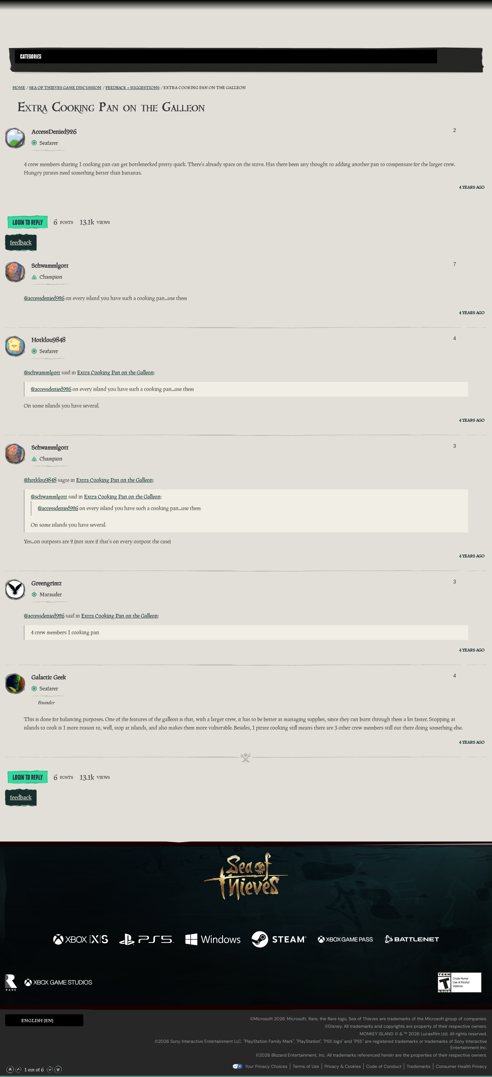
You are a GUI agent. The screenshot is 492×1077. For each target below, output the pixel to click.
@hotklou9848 (40, 480)
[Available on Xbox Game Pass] (345, 940)
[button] (226, 56)
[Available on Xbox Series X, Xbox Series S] (80, 940)
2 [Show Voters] (454, 130)
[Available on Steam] (279, 940)
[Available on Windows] (213, 940)
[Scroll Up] (18, 1069)
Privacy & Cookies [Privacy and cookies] (342, 1066)
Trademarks (418, 1066)
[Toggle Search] (33, 67)
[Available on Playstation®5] (147, 940)
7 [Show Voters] (454, 264)
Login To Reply (28, 222)
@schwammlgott (42, 372)
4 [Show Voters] (454, 338)
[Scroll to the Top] (10, 1069)
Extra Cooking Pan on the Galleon (115, 372)
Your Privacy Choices (266, 1066)
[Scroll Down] (50, 1069)
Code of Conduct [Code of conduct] (383, 1066)
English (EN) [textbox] (37, 1020)
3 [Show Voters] (454, 446)
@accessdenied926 (44, 298)
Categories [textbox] (30, 57)
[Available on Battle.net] (411, 940)
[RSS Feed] (9, 87)
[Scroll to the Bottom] (58, 1069)
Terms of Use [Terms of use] (306, 1066)
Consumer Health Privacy (461, 1066)
